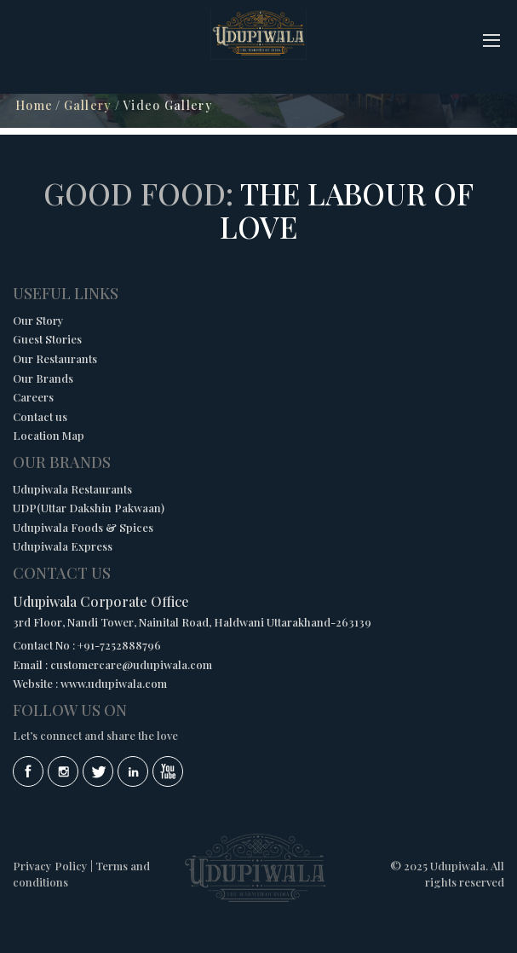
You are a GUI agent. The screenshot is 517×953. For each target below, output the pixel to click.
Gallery (88, 105)
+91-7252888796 (119, 645)
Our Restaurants (55, 358)
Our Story (38, 320)
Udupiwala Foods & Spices (83, 527)
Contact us (40, 416)
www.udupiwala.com (113, 683)
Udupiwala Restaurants (72, 489)
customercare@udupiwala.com (131, 664)
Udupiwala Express (62, 546)
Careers (33, 397)
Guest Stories (47, 339)
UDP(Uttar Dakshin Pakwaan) (88, 507)
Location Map (48, 435)
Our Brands (43, 378)
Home (34, 105)
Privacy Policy (50, 865)
